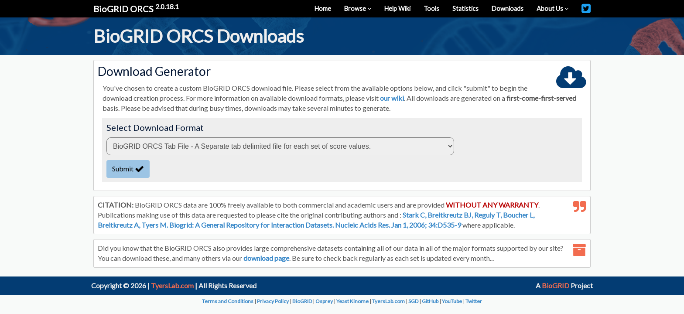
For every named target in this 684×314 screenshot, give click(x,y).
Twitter (473, 301)
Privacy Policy (273, 301)
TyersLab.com (172, 285)
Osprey (324, 301)
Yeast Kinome (352, 301)
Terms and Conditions (227, 301)
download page (266, 258)
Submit (128, 168)
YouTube (452, 301)
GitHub (430, 301)
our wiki (392, 98)
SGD (413, 301)
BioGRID (555, 285)
